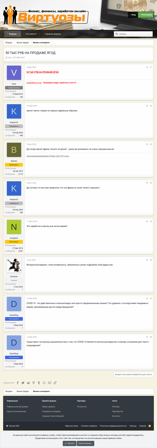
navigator (14, 238)
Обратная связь (71, 426)
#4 (151, 183)
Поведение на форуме (51, 411)
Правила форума (53, 34)
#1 (151, 67)
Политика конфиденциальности (113, 426)
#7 (151, 298)
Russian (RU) (12, 426)
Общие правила (48, 407)
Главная (142, 426)
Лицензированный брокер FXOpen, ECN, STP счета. (48, 156)
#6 (151, 260)
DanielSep (14, 315)
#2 (151, 106)
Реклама (115, 407)
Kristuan (14, 276)
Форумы (13, 34)
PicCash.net (82, 407)
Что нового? (31, 34)
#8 (151, 337)
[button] (19, 34)
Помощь (133, 426)
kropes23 (14, 122)
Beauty (14, 161)
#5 (151, 221)
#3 (151, 144)
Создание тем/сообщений (53, 416)
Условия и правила (89, 426)
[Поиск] (136, 34)
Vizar (10, 58)
